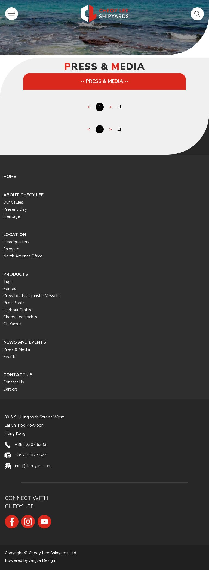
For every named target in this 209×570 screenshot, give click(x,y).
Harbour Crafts (17, 310)
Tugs (8, 281)
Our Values (13, 202)
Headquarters (16, 242)
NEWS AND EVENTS (24, 342)
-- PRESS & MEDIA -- (104, 81)
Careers (10, 389)
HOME (9, 176)
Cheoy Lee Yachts (20, 317)
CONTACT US (18, 375)
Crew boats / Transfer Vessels (31, 295)
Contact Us (13, 382)
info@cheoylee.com (33, 465)
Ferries (9, 288)
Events (9, 356)
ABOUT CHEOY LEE (23, 195)
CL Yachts (12, 324)
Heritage (11, 216)
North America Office (22, 256)
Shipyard (11, 249)
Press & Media (16, 349)
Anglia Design (42, 560)
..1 (119, 107)
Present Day (15, 209)
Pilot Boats (14, 303)
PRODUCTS (15, 274)
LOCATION (14, 235)
